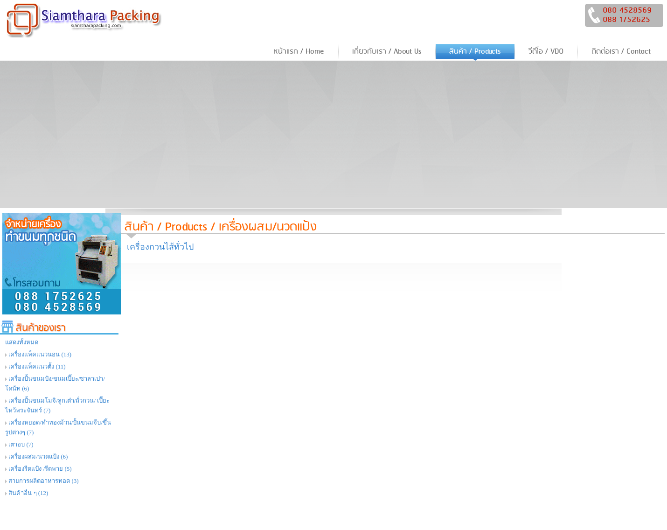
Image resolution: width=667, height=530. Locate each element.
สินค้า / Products (166, 227)
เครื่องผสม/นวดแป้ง (268, 227)
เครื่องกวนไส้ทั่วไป (160, 246)
